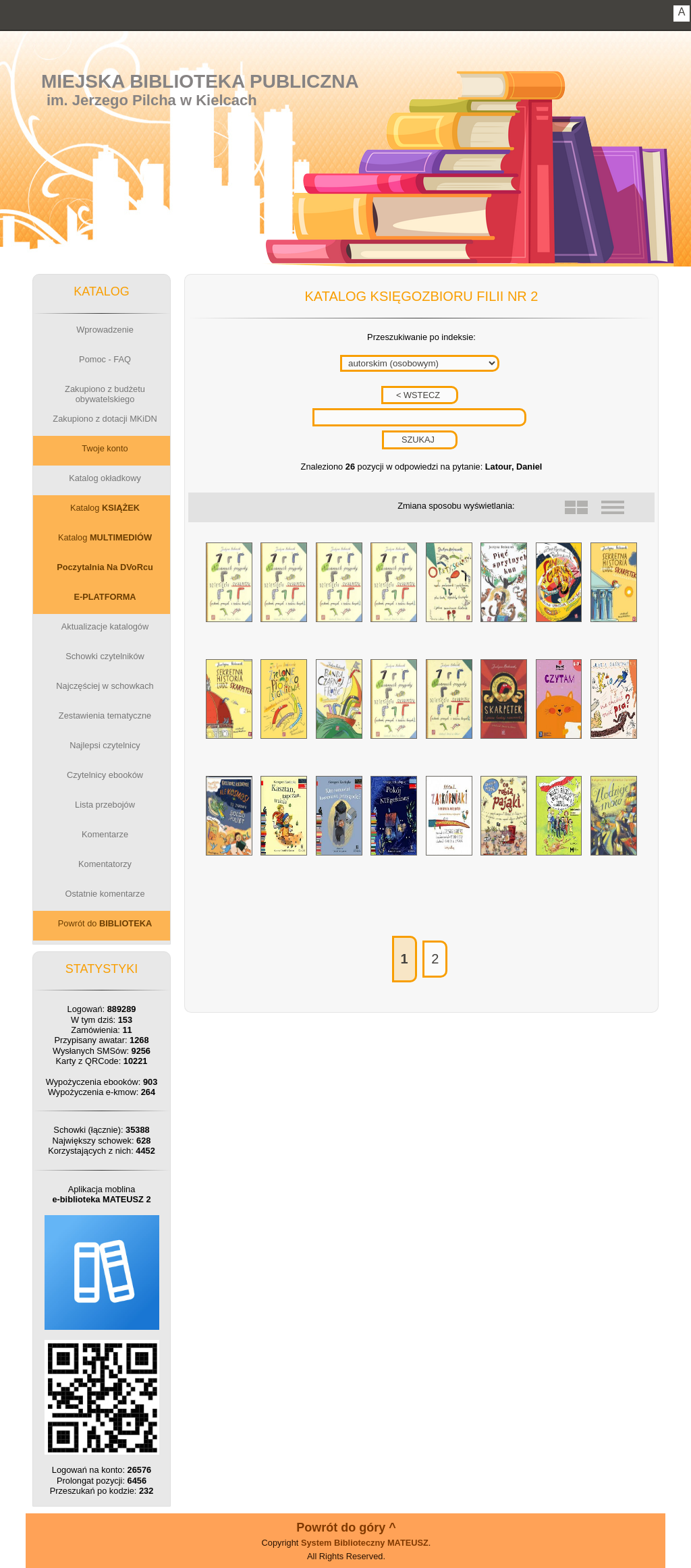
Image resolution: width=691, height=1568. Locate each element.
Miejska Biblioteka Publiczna (200, 81)
